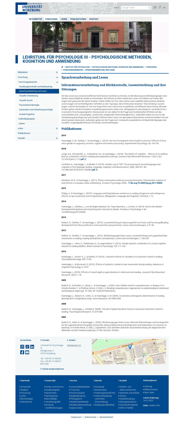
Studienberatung (77, 396)
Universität (24, 387)
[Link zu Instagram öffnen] (22, 347)
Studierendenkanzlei (78, 402)
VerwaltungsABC (52, 402)
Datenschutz (90, 417)
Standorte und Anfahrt (128, 393)
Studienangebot (52, 390)
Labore (22, 123)
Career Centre (76, 408)
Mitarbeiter (35, 19)
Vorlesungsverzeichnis (104, 393)
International (25, 402)
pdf (82, 159)
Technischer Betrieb (128, 405)
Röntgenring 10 (74, 345)
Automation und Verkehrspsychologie (36, 109)
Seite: (145, 405)
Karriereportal (51, 396)
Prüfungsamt (75, 399)
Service (73, 380)
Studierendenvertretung (79, 405)
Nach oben (148, 392)
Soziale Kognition (27, 114)
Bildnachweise (150, 389)
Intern (116, 7)
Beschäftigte (50, 399)
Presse (122, 396)
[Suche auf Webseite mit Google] (136, 8)
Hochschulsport (77, 393)
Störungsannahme (127, 402)
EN (164, 7)
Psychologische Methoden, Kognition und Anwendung (118, 67)
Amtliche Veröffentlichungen (53, 407)
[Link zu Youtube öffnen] (27, 352)
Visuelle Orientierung (28, 95)
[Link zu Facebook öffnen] (22, 352)
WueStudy (99, 387)
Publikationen (78, 19)
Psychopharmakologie (29, 105)
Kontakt (94, 19)
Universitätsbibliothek (79, 387)
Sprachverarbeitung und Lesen (33, 91)
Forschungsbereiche (28, 82)
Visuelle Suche (26, 100)
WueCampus (100, 390)
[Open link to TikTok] (27, 347)
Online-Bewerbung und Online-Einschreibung (103, 399)
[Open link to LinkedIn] (32, 347)
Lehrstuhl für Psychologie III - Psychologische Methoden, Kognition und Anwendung (87, 59)
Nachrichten (50, 393)
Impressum (76, 417)
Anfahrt (72, 340)
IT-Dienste (74, 390)
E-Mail (46, 364)
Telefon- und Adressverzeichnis (127, 388)
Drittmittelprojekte (27, 119)
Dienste (98, 380)
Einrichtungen (26, 399)
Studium (23, 390)
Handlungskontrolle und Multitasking (35, 86)
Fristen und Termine (54, 387)
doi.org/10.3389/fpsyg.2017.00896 (146, 183)
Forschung (51, 19)
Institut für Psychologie (78, 67)
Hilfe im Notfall (125, 408)
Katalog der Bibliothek (104, 405)
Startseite (24, 380)
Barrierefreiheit (106, 417)
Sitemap (147, 386)
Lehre (64, 19)
